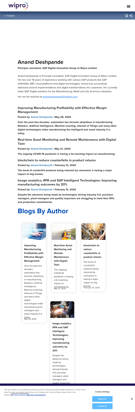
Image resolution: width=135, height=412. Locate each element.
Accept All (102, 406)
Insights (10, 15)
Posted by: (44, 117)
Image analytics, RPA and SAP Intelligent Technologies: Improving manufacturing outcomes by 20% (67, 182)
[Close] (132, 399)
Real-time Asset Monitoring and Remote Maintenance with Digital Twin (67, 141)
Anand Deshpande (42, 117)
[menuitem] (130, 15)
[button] (126, 15)
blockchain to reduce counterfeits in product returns (57, 160)
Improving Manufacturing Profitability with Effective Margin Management (62, 109)
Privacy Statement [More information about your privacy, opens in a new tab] (19, 395)
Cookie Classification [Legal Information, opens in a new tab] (37, 395)
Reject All (102, 399)
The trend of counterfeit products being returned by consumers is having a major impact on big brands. (65, 172)
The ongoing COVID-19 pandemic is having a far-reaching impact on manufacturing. (66, 154)
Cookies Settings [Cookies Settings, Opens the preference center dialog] (102, 392)
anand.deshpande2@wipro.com (60, 96)
